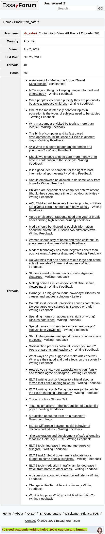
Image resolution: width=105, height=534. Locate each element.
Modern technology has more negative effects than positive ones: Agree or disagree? (63, 251)
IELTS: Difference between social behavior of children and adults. (59, 427)
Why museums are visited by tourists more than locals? (61, 125)
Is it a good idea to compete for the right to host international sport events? (61, 171)
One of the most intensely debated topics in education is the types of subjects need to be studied (64, 111)
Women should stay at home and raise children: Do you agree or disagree (64, 241)
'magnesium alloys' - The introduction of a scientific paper (63, 407)
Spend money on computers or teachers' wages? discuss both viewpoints (62, 328)
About (19, 513)
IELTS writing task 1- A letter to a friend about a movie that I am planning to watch (61, 381)
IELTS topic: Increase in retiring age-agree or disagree (59, 447)
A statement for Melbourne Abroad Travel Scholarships (57, 82)
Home (7, 22)
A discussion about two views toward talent (58, 475)
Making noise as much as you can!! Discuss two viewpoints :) (61, 284)
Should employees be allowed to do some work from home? (64, 181)
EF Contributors (50, 513)
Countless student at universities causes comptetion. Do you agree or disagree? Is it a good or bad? (65, 304)
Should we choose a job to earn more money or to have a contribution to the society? (63, 158)
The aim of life (38, 399)
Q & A (31, 513)
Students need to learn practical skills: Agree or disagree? (61, 274)
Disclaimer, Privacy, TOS (82, 513)
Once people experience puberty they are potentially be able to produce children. (64, 101)
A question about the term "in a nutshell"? (57, 415)
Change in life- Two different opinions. (54, 485)
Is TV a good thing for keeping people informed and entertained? (64, 91)
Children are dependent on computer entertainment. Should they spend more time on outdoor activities (64, 191)
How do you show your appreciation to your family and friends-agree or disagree (63, 371)
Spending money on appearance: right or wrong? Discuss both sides (62, 318)
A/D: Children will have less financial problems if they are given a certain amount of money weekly (65, 205)
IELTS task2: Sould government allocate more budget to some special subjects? (60, 457)
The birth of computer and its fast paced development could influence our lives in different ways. (62, 137)
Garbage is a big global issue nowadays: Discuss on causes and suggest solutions (64, 294)
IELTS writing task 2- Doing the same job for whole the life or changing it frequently (63, 391)
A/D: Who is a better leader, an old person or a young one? (60, 148)
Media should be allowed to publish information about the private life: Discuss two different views (62, 228)
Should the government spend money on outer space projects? (65, 337)
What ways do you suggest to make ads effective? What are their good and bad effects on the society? (64, 357)
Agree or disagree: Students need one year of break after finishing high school (64, 218)
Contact (30, 520)
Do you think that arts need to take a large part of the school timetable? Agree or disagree (65, 261)
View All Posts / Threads (75, 33)
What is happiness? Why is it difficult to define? (61, 495)
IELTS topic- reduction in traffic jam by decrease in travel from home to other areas (63, 467)
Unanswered (53, 3)
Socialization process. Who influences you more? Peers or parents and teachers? (62, 347)
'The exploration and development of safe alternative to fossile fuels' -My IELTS (64, 437)
